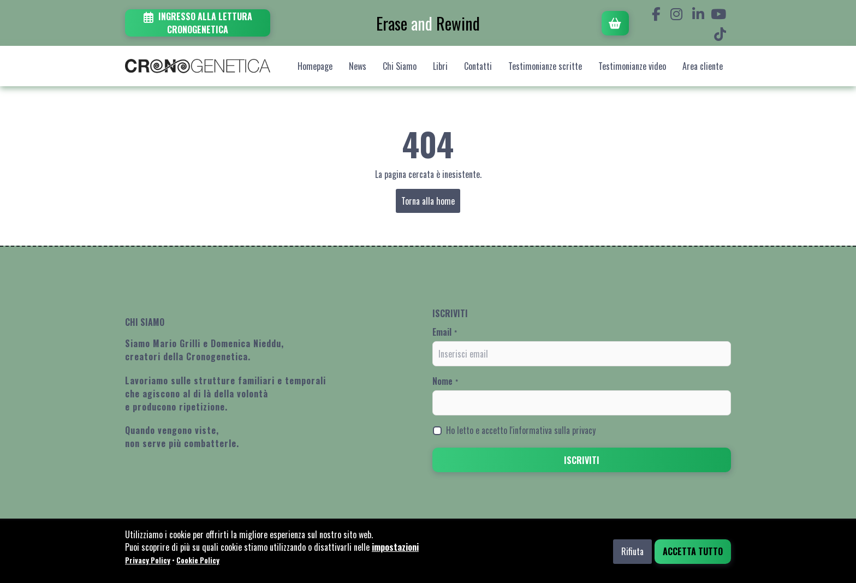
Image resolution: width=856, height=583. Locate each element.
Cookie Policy (197, 560)
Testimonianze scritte (545, 66)
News (357, 66)
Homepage (315, 66)
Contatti (478, 66)
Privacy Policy (147, 560)
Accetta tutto (693, 551)
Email (444, 331)
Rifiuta (632, 551)
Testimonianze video (632, 66)
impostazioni (395, 547)
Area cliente (702, 66)
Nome (445, 381)
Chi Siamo (400, 66)
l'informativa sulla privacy (552, 430)
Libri (440, 66)
